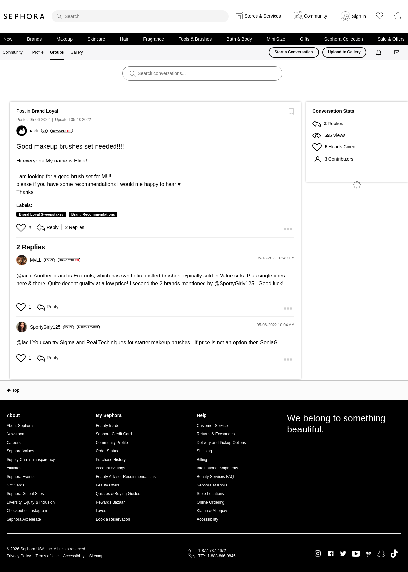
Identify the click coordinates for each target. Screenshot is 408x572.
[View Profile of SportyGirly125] (52, 327)
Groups (57, 52)
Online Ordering (210, 502)
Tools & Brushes (195, 39)
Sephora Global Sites (25, 493)
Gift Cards (15, 485)
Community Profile (112, 442)
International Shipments (217, 468)
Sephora (24, 16)
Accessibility (207, 519)
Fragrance (153, 39)
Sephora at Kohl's (212, 485)
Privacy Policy (19, 556)
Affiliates (14, 468)
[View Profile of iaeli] (39, 131)
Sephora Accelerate (24, 519)
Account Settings (110, 468)
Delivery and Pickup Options (221, 442)
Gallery (76, 52)
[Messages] (397, 52)
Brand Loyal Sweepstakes (41, 214)
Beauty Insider (108, 425)
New (7, 39)
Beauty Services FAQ (215, 476)
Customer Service (212, 425)
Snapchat (381, 553)
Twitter (343, 553)
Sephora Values (20, 451)
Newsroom (16, 434)
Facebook (331, 553)
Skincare (96, 39)
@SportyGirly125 (234, 283)
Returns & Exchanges (216, 434)
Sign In (359, 16)
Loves (101, 510)
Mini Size (276, 39)
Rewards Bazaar (110, 502)
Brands (34, 39)
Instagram (318, 553)
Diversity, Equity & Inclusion (31, 502)
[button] (21, 228)
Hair (124, 39)
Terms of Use (47, 556)
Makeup (64, 39)
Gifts (305, 39)
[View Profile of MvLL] (42, 260)
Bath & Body (239, 39)
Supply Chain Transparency (31, 459)
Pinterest (368, 553)
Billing (202, 459)
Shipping (204, 451)
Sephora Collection (343, 39)
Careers (14, 442)
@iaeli (23, 275)
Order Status (107, 451)
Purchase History (111, 459)
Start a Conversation (294, 52)
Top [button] (16, 390)
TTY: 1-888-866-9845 (217, 556)
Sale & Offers (391, 39)
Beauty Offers (108, 485)
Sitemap (96, 556)
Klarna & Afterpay (212, 510)
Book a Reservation (113, 519)
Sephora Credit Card (114, 434)
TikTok (394, 553)
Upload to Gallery (344, 52)
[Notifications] (379, 52)
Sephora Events (20, 476)
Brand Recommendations (93, 214)
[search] (140, 16)
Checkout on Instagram (27, 510)
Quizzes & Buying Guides (118, 493)
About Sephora (20, 425)
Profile (38, 52)
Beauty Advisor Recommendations (126, 476)
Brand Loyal (45, 111)
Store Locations (210, 493)
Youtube (356, 554)
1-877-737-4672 (212, 550)
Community (13, 52)
